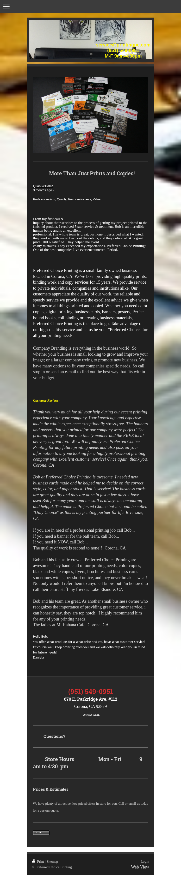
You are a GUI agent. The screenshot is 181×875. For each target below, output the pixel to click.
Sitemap (52, 861)
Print (38, 861)
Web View (140, 867)
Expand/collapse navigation (90, 6)
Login (145, 861)
